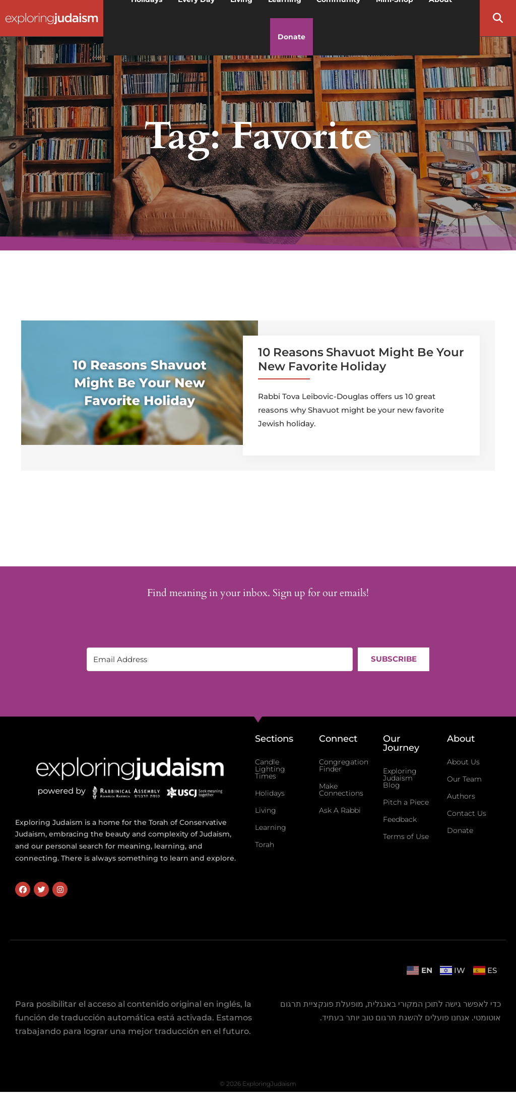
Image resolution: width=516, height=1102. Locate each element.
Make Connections (341, 790)
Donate (291, 36)
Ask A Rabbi (340, 810)
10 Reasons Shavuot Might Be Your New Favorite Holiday (361, 359)
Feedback (400, 819)
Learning (270, 827)
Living (265, 810)
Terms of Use (406, 836)
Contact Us (466, 813)
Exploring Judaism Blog (400, 778)
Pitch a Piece (406, 802)
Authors (461, 796)
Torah (264, 844)
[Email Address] (220, 659)
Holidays (270, 793)
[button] (498, 18)
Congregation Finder (343, 765)
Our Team (464, 779)
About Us (463, 761)
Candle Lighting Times (270, 769)
